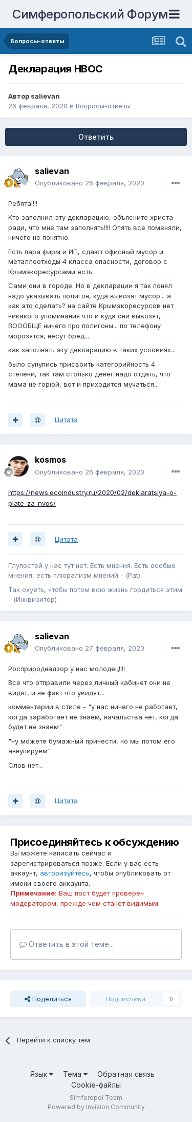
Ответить (96, 136)
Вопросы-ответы (103, 106)
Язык (41, 1074)
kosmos (50, 459)
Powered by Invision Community (96, 1107)
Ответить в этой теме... (66, 944)
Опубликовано (89, 183)
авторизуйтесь (65, 873)
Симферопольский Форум (90, 14)
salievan (45, 96)
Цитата (66, 419)
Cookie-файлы (96, 1084)
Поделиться (48, 998)
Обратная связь (126, 1074)
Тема (75, 1074)
